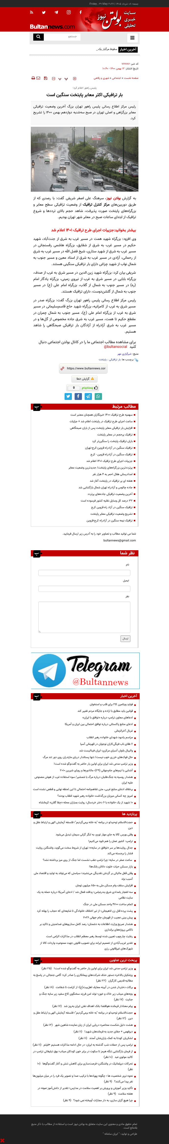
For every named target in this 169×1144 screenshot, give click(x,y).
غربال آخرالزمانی (123, 731)
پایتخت (103, 360)
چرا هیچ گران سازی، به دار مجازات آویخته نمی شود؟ (98, 1100)
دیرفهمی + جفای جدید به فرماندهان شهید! (103, 1031)
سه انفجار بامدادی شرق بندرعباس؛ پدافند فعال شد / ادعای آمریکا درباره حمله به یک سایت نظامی (85, 895)
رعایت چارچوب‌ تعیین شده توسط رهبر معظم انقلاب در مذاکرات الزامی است (89, 936)
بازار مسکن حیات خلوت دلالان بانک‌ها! (111, 866)
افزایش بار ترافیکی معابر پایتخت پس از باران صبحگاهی (101, 428)
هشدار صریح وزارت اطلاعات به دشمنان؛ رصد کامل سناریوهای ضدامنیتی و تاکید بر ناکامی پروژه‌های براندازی (86, 927)
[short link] (86, 368)
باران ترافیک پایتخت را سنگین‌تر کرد (112, 441)
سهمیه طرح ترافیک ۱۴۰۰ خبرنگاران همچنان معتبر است (101, 415)
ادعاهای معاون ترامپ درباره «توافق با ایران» (107, 717)
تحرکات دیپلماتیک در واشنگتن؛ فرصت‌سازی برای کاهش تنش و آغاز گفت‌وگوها (85, 1067)
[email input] (84, 589)
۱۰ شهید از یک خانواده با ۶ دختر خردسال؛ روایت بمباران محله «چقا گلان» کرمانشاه (86, 802)
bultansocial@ (115, 347)
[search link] (38, 37)
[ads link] (85, 670)
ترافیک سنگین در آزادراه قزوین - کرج (111, 454)
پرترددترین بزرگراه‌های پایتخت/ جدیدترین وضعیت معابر (100, 468)
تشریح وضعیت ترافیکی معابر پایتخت (111, 514)
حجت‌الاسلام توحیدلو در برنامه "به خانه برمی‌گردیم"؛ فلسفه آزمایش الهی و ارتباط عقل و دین (83, 825)
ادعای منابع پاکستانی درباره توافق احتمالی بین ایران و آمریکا (99, 724)
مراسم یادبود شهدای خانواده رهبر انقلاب (110, 737)
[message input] (84, 617)
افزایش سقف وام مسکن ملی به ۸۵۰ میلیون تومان (104, 885)
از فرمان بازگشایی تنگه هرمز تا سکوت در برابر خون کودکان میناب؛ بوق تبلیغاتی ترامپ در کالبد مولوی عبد (83, 1054)
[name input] (84, 573)
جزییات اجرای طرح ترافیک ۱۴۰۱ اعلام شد (82, 230)
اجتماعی (116, 78)
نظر (127, 597)
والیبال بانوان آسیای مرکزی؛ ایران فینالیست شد (106, 750)
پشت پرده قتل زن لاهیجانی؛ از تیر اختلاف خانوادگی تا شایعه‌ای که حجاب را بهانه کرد (85, 911)
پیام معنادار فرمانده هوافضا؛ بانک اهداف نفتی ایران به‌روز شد (92, 1006)
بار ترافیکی (115, 360)
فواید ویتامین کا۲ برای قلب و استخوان (111, 704)
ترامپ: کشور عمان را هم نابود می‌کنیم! (110, 841)
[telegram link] (88, 396)
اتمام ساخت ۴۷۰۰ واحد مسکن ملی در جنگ (108, 904)
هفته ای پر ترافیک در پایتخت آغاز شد (111, 481)
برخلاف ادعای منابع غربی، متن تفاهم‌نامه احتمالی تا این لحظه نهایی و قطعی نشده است (83, 789)
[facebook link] (78, 396)
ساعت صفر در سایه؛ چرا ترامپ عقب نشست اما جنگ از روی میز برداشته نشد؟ (88, 860)
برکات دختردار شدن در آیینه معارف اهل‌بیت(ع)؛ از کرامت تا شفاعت (88, 987)
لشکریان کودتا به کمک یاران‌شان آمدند (106, 1038)
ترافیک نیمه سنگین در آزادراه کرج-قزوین (110, 520)
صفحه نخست (131, 78)
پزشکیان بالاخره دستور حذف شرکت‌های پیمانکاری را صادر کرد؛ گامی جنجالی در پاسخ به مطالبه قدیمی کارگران (83, 978)
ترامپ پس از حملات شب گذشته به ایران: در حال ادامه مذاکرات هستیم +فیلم (83, 1045)
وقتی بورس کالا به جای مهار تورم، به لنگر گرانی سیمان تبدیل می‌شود (94, 834)
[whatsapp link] (98, 396)
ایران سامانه (111, 1134)
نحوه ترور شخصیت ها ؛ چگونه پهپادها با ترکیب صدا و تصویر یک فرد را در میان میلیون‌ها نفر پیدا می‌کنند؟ (83, 1079)
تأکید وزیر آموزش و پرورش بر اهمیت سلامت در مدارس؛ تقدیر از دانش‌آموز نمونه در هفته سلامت (85, 1091)
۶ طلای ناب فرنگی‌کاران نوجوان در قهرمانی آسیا (106, 744)
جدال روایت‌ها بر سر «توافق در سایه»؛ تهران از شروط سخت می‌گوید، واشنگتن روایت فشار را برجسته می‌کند (84, 851)
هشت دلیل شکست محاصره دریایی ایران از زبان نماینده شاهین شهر (88, 1025)
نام (127, 565)
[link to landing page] (115, 19)
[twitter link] (68, 396)
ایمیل (126, 581)
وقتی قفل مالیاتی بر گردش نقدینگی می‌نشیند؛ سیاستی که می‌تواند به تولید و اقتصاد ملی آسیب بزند (83, 876)
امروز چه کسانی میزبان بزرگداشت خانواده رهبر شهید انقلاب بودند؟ (95, 796)
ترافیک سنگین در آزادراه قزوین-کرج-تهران (109, 448)
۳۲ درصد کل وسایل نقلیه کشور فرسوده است (107, 501)
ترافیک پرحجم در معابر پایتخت (115, 434)
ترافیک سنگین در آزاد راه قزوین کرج (112, 507)
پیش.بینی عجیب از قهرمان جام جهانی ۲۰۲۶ (108, 917)
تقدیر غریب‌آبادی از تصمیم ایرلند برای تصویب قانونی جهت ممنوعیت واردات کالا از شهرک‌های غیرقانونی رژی (86, 946)
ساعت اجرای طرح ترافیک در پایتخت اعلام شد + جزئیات (101, 421)
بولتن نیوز (113, 198)
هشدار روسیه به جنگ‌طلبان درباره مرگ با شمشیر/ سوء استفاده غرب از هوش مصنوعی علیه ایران (83, 780)
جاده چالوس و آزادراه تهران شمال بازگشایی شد (106, 487)
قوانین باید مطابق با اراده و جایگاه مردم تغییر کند (105, 711)
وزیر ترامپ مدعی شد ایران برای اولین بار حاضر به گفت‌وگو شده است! (93, 764)
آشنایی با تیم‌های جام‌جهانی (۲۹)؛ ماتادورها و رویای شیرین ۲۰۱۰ (96, 770)
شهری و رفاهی (101, 78)
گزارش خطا (85, 379)
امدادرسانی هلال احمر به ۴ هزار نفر (112, 474)
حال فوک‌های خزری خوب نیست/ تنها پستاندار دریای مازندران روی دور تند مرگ (88, 757)
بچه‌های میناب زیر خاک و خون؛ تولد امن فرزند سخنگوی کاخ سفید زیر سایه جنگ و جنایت (86, 997)
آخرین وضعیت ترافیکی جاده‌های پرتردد (110, 494)
